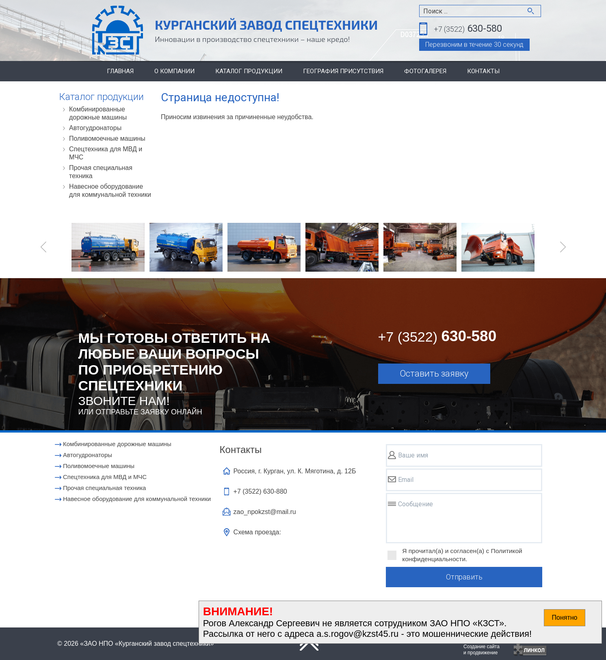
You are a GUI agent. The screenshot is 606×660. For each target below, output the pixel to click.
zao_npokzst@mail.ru (265, 511)
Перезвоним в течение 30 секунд (474, 44)
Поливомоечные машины (107, 138)
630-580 (468, 29)
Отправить (464, 577)
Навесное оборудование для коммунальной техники (110, 190)
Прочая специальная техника (100, 171)
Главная (120, 71)
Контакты (483, 71)
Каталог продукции (248, 71)
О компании (174, 71)
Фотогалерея (425, 71)
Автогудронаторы (95, 127)
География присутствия (343, 71)
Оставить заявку (434, 373)
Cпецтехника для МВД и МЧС (105, 153)
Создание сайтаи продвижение (481, 650)
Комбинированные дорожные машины (98, 113)
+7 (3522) (260, 491)
